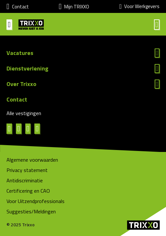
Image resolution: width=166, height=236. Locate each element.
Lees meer (83, 53)
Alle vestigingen (23, 113)
